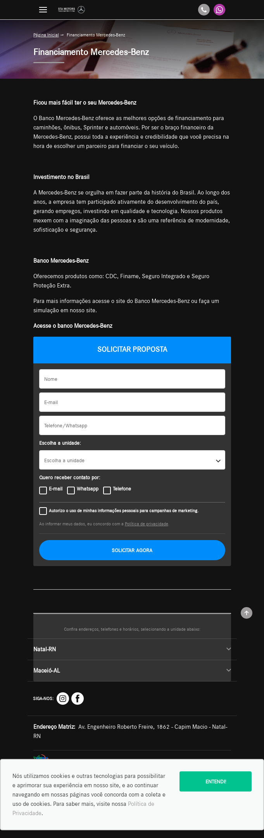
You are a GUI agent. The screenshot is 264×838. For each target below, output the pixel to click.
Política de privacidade (146, 524)
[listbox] (132, 460)
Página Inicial (46, 35)
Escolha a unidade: (60, 443)
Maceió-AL (132, 670)
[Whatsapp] (219, 9)
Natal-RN (132, 649)
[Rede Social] (62, 698)
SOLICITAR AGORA (132, 550)
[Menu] (43, 9)
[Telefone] (204, 9)
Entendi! (215, 781)
